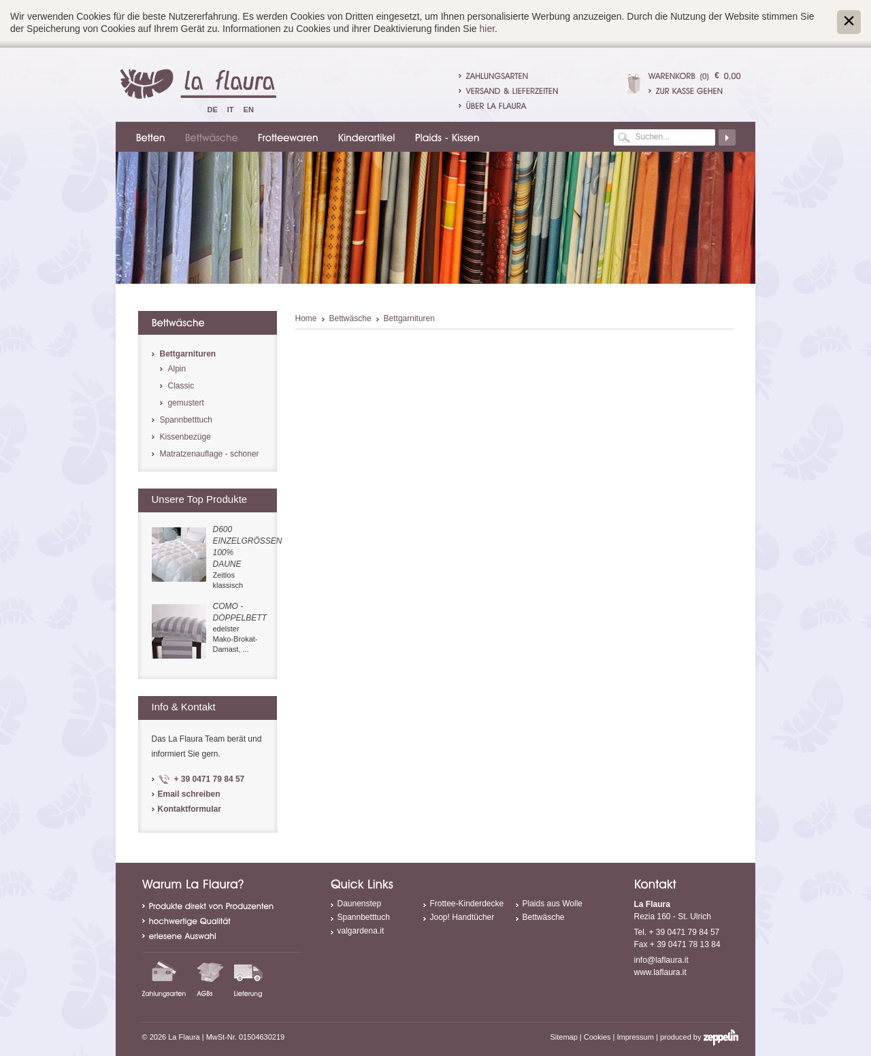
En (249, 109)
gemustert (186, 403)
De (213, 109)
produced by (699, 1037)
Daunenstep (360, 903)
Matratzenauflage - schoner (209, 454)
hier (487, 28)
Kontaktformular (189, 809)
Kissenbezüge (185, 437)
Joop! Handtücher (462, 917)
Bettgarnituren (409, 318)
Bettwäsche (350, 318)
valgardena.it (361, 931)
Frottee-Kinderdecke (467, 903)
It (230, 109)
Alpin (177, 369)
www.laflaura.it (660, 972)
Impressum (635, 1037)
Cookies (597, 1037)
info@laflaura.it (661, 960)
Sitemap (563, 1037)
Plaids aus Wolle (553, 903)
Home (306, 318)
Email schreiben (189, 794)
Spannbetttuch (186, 420)
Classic (181, 386)
